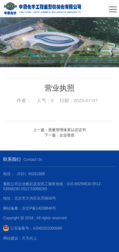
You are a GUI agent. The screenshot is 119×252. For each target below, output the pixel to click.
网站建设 (10, 238)
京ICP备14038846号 (39, 208)
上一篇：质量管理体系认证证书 (59, 130)
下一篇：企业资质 (59, 135)
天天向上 (29, 238)
